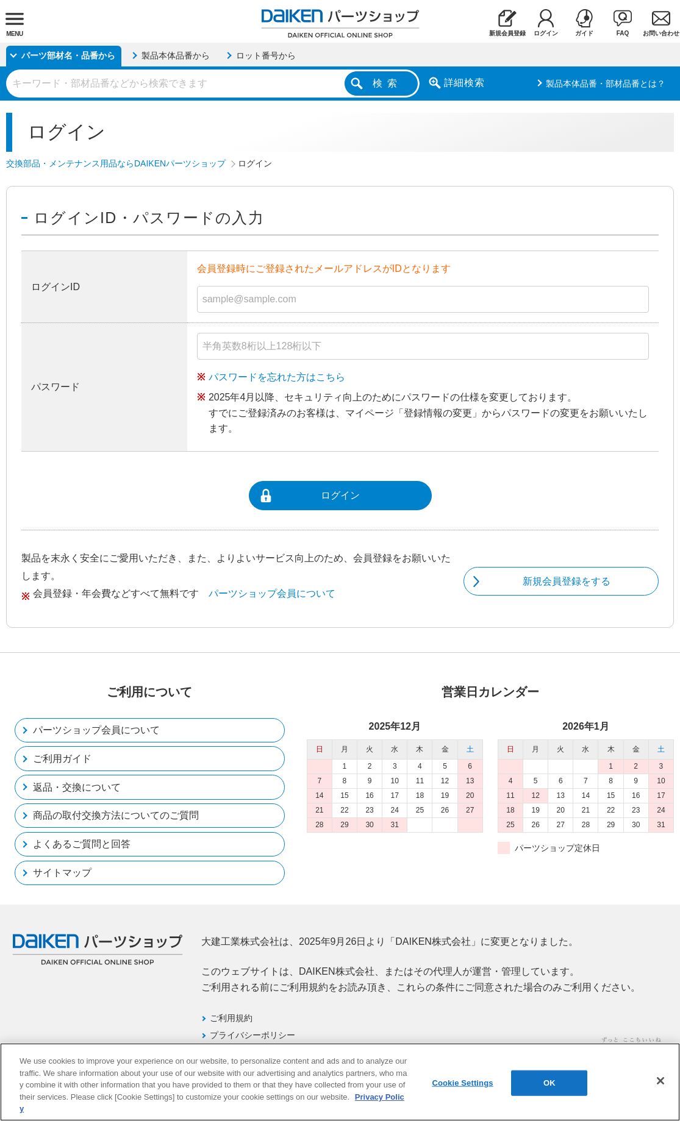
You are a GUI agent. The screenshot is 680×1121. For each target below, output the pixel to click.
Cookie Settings (462, 1082)
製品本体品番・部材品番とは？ (605, 83)
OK (549, 1082)
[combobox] (213, 83)
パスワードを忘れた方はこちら (277, 377)
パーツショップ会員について (272, 593)
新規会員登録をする (566, 581)
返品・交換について (77, 787)
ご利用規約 (231, 1018)
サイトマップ (62, 872)
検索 (387, 83)
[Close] (660, 1080)
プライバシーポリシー (252, 1035)
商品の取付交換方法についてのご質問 (116, 815)
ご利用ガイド (62, 758)
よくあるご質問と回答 (82, 844)
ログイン (340, 495)
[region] (340, 1082)
